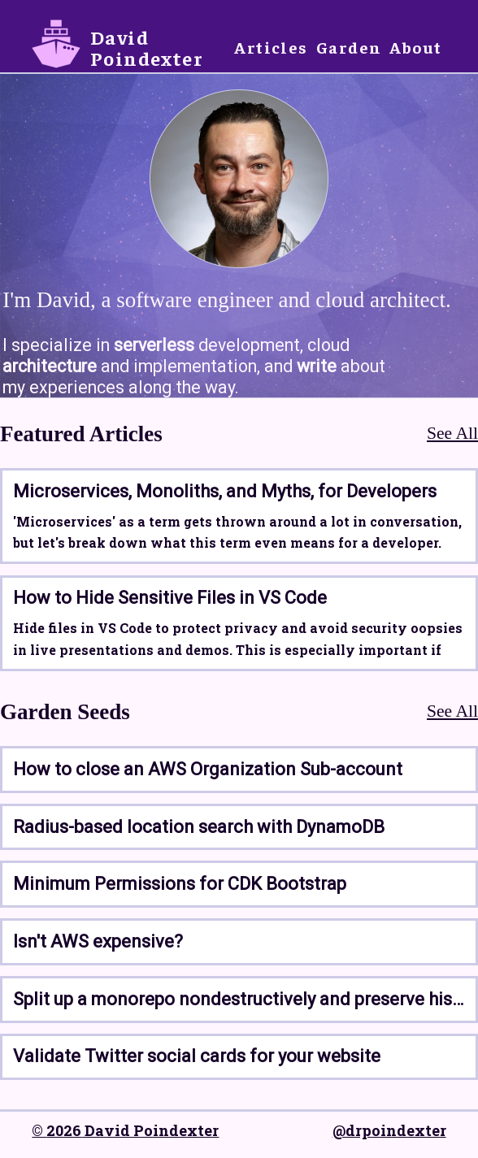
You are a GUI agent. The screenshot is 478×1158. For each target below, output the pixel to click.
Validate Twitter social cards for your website (196, 1056)
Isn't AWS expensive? (98, 941)
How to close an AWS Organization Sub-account (207, 769)
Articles (271, 47)
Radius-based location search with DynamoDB (199, 827)
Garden (349, 47)
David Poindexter (146, 47)
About (415, 47)
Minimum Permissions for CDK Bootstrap (179, 884)
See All (452, 433)
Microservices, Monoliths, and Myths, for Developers (225, 491)
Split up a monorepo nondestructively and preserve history (239, 999)
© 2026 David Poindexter (125, 1130)
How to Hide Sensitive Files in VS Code (170, 598)
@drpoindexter (389, 1130)
